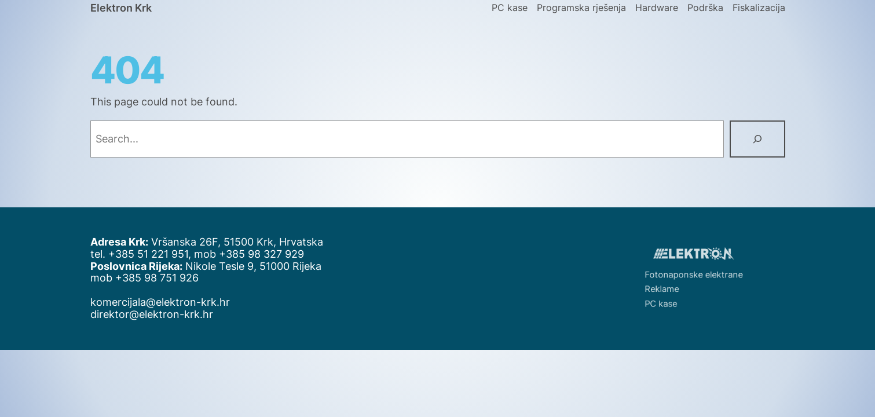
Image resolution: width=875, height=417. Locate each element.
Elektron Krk (121, 8)
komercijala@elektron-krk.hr (160, 302)
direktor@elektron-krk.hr (151, 314)
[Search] (757, 139)
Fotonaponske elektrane (694, 274)
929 (294, 254)
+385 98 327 (252, 254)
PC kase (666, 299)
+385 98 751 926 (157, 278)
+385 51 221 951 (148, 254)
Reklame (667, 287)
